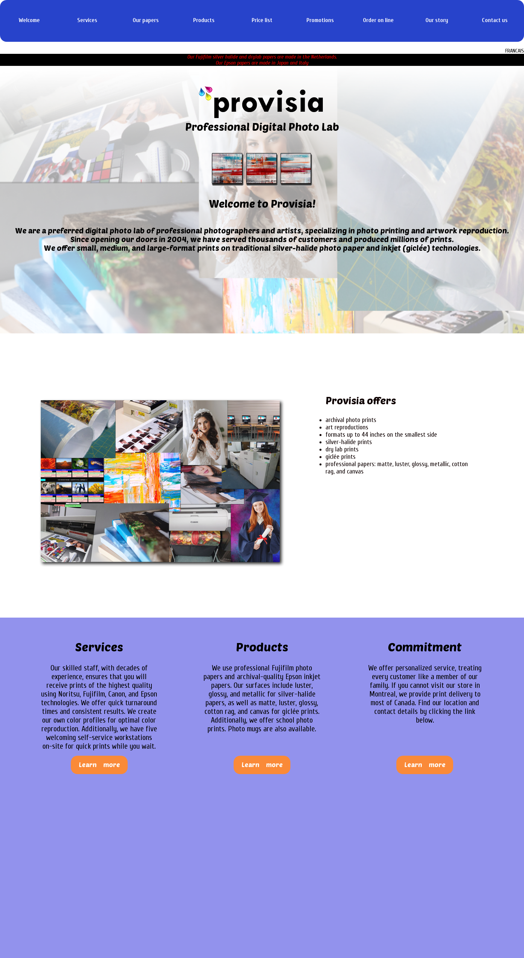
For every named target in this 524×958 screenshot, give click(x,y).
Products (204, 20)
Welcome (29, 20)
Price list (262, 20)
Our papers (146, 20)
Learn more (99, 764)
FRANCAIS (514, 51)
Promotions (320, 20)
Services (87, 20)
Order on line (378, 20)
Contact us (495, 20)
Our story (436, 20)
